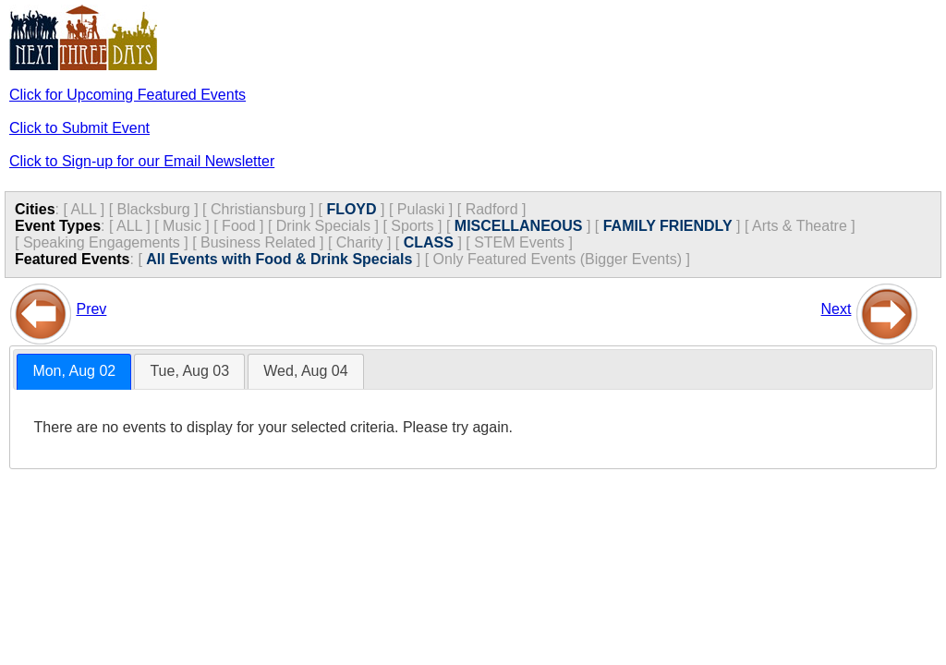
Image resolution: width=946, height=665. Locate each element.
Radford (492, 209)
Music (182, 226)
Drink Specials (323, 226)
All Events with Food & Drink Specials (279, 259)
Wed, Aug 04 (305, 371)
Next (836, 309)
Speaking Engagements (101, 242)
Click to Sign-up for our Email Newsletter (141, 161)
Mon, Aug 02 (73, 371)
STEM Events (519, 242)
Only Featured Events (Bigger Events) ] (561, 259)
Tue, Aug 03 (189, 371)
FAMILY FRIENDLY (668, 226)
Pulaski (421, 209)
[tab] (74, 372)
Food (238, 226)
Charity (359, 242)
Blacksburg (153, 209)
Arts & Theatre (799, 226)
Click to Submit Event (79, 128)
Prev (91, 309)
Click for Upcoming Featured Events (127, 95)
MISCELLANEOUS (519, 226)
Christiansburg (258, 209)
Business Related (258, 242)
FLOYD (351, 209)
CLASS (429, 242)
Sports (412, 226)
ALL (83, 209)
